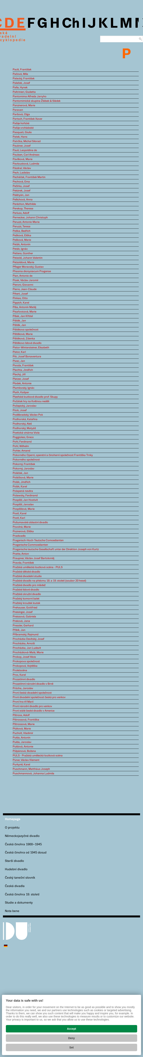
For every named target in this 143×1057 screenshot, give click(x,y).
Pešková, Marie (22, 240)
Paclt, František (22, 69)
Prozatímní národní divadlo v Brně (33, 684)
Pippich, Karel (21, 302)
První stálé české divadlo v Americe (33, 710)
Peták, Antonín (21, 244)
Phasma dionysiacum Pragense (32, 271)
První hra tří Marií (23, 701)
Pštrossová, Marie (24, 724)
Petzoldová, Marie (23, 262)
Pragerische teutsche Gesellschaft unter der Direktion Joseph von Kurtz (56, 549)
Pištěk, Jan (19, 320)
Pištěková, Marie (23, 334)
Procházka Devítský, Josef (28, 639)
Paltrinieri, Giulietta (24, 92)
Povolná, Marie (22, 527)
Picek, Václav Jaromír (25, 280)
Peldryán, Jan (21, 195)
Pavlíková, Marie (22, 159)
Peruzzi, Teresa (21, 226)
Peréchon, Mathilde (24, 204)
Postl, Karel (19, 513)
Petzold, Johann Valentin (28, 258)
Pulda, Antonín (21, 737)
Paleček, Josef (21, 83)
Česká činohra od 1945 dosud (25, 852)
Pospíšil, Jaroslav (23, 504)
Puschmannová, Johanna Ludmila (33, 773)
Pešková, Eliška (22, 235)
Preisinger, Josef (23, 612)
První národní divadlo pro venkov (32, 706)
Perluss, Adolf (21, 213)
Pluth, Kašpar (21, 392)
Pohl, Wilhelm (21, 446)
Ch (71, 24)
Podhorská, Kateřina (25, 419)
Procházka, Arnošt (24, 643)
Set (71, 1047)
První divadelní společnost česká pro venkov (39, 697)
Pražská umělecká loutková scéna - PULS (38, 567)
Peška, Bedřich (21, 231)
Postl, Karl (19, 518)
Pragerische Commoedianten (30, 545)
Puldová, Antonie (23, 746)
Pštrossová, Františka (26, 719)
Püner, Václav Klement (26, 760)
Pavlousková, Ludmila (26, 163)
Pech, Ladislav (21, 172)
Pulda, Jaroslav (22, 742)
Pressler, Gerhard (23, 625)
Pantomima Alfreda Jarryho (29, 96)
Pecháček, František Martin (29, 177)
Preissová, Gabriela (24, 616)
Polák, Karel (20, 486)
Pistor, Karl (19, 352)
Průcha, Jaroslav (23, 688)
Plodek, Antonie (22, 383)
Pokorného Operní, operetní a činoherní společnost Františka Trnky (53, 455)
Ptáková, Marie (22, 728)
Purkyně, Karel (21, 764)
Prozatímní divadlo (24, 679)
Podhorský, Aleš (22, 423)
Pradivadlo (19, 536)
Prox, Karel (19, 675)
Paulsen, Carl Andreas (26, 154)
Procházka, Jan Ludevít (27, 648)
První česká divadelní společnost (32, 692)
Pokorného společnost (26, 459)
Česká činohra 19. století (22, 894)
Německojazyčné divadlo (22, 836)
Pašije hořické (21, 123)
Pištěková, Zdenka (24, 338)
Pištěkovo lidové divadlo (27, 343)
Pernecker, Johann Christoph (30, 217)
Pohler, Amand (21, 450)
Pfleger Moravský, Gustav (28, 267)
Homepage (12, 819)
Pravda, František (23, 562)
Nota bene (12, 911)
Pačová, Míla (20, 74)
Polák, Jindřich (21, 482)
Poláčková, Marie (23, 477)
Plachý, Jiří (19, 374)
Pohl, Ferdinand (22, 441)
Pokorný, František (24, 464)
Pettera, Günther (23, 253)
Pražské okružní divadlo (27, 594)
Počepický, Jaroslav (24, 406)
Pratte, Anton (21, 553)
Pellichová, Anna (23, 199)
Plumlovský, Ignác (23, 388)
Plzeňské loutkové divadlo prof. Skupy (35, 397)
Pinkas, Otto (20, 298)
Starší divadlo (14, 861)
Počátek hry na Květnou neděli (31, 401)
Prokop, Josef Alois (24, 657)
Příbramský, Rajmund (25, 634)
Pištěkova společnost (25, 329)
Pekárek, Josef (21, 190)
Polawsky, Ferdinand (25, 495)
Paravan (18, 110)
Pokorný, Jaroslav (23, 468)
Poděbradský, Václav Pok (28, 414)
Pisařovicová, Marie (24, 311)
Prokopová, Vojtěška (25, 666)
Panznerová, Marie (24, 105)
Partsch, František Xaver (27, 119)
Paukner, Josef (22, 145)
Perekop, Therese (23, 208)
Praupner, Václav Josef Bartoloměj (33, 558)
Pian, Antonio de (22, 275)
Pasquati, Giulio (22, 132)
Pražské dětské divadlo (26, 571)
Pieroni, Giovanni (23, 284)
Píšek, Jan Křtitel (23, 316)
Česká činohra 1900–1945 (23, 844)
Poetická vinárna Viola (26, 432)
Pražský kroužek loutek (26, 603)
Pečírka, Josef (21, 186)
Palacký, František (24, 78)
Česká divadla (15, 886)
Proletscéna (20, 670)
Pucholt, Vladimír (23, 733)
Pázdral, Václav (22, 168)
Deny (71, 1038)
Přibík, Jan (19, 630)
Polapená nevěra (23, 491)
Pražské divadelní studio (27, 576)
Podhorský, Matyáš (24, 428)
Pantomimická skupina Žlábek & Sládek (36, 101)
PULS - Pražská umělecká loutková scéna (38, 755)
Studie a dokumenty (19, 902)
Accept (71, 1028)
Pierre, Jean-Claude (24, 289)
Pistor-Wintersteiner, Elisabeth (31, 347)
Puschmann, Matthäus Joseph (31, 769)
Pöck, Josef (20, 410)
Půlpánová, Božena (24, 751)
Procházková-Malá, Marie (28, 652)
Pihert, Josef (20, 293)
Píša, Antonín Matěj (24, 307)
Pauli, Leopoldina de (25, 150)
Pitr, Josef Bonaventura (27, 356)
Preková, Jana (21, 621)
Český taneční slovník (20, 877)
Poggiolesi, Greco (23, 437)
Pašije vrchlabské (23, 128)
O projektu (12, 827)
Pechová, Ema (21, 181)
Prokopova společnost (26, 661)
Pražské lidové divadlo (26, 589)
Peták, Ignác (20, 249)
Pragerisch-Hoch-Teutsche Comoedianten (38, 540)
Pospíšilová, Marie (24, 509)
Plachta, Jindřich (23, 370)
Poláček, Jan (20, 473)
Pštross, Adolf (21, 715)
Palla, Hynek (20, 87)
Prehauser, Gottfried (25, 607)
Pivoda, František (23, 365)
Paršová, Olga (21, 114)
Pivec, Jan (19, 361)
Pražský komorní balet (26, 598)
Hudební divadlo (16, 869)
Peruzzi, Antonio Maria (26, 222)
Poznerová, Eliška (23, 531)
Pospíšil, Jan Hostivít (25, 500)
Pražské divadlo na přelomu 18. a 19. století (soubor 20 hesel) (49, 580)
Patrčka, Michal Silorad (27, 141)
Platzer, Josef (21, 379)
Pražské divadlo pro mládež (29, 585)
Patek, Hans (20, 136)
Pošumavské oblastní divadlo (30, 522)
